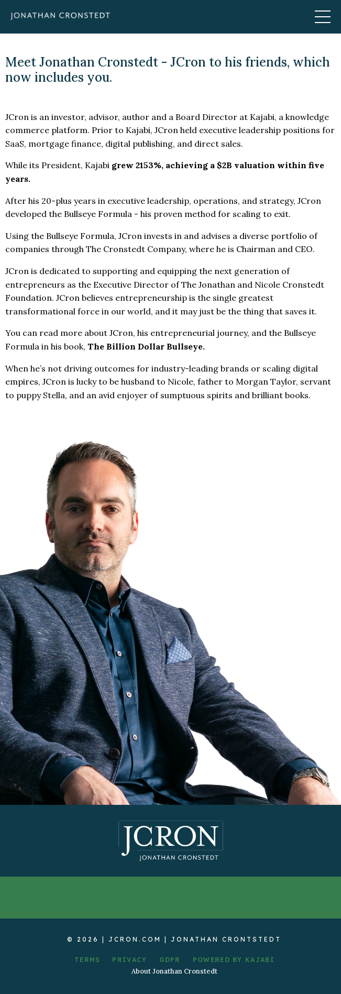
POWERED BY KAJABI (233, 960)
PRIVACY (129, 960)
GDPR (170, 960)
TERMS (87, 960)
